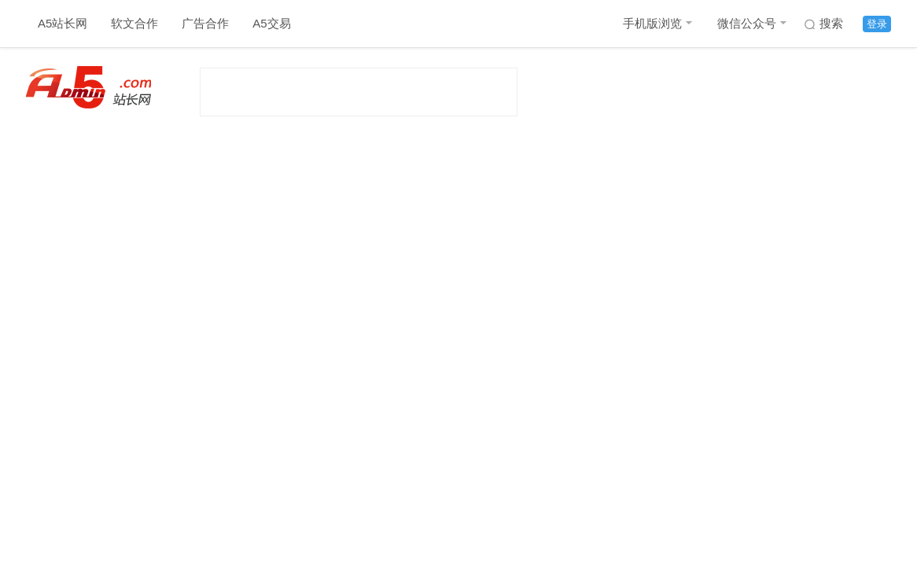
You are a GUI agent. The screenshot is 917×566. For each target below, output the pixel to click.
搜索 (831, 23)
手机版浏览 (652, 23)
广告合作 (205, 23)
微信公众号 (746, 23)
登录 (877, 24)
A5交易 (271, 23)
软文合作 (134, 23)
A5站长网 (62, 23)
